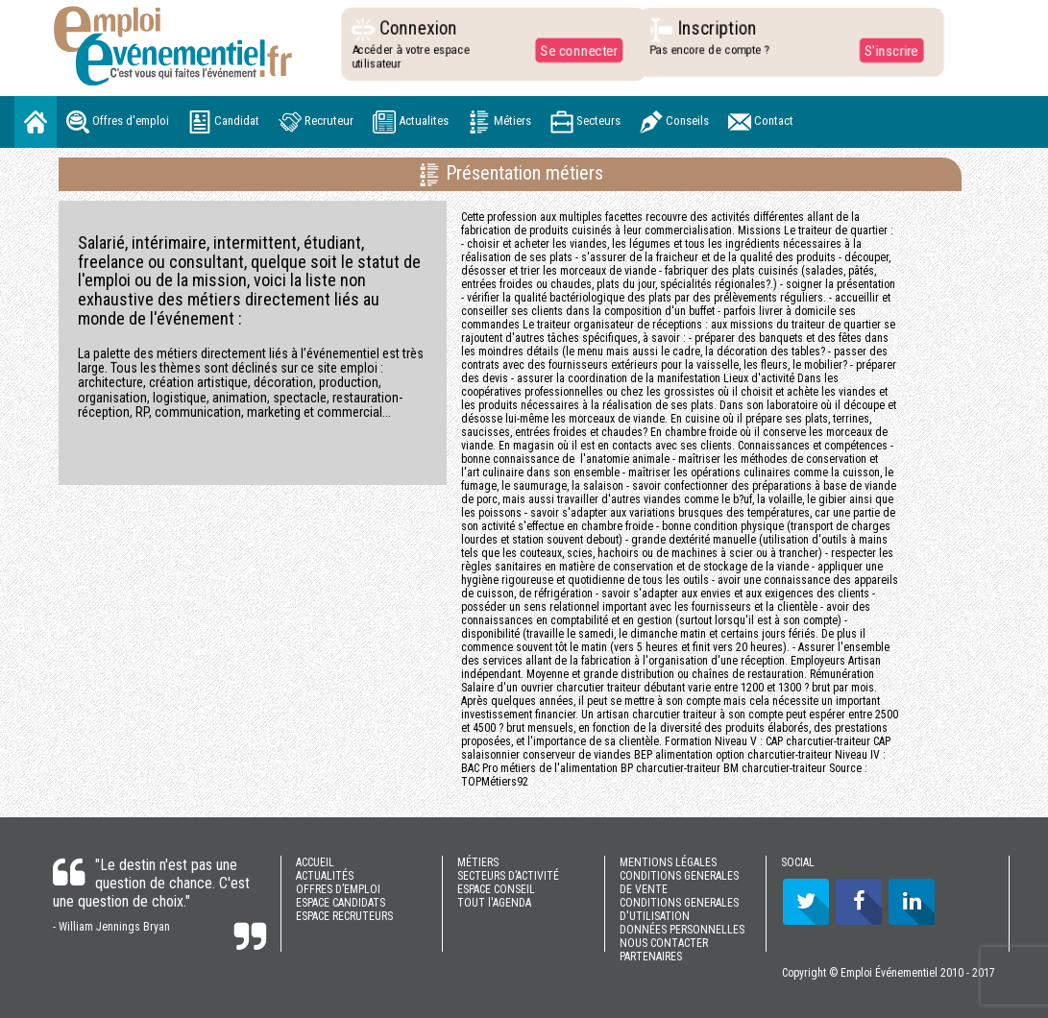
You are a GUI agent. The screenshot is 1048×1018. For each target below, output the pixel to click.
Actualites (411, 121)
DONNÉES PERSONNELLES (682, 929)
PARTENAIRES (651, 956)
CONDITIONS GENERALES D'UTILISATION (679, 909)
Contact (760, 121)
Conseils (674, 121)
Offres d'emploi (117, 121)
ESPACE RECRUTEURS (344, 916)
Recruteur (316, 121)
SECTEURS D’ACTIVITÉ (508, 876)
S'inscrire (885, 50)
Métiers (499, 121)
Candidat (223, 121)
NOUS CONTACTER (664, 943)
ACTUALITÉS (324, 876)
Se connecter (573, 50)
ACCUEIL (315, 862)
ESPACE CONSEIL (496, 889)
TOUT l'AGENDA (494, 902)
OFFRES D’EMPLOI (338, 889)
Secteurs (585, 121)
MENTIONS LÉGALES (668, 862)
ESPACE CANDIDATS (340, 902)
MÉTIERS (478, 862)
